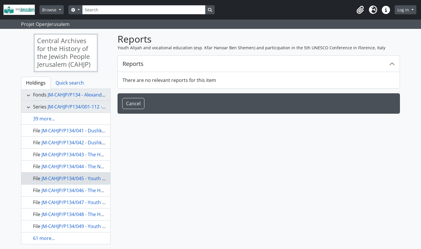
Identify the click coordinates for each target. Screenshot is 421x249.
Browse (50, 10)
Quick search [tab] (70, 83)
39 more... (44, 118)
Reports (133, 64)
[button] (360, 9)
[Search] (144, 9)
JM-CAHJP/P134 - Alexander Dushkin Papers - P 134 (103, 95)
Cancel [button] (133, 103)
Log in (403, 10)
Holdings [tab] (36, 83)
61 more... (44, 238)
